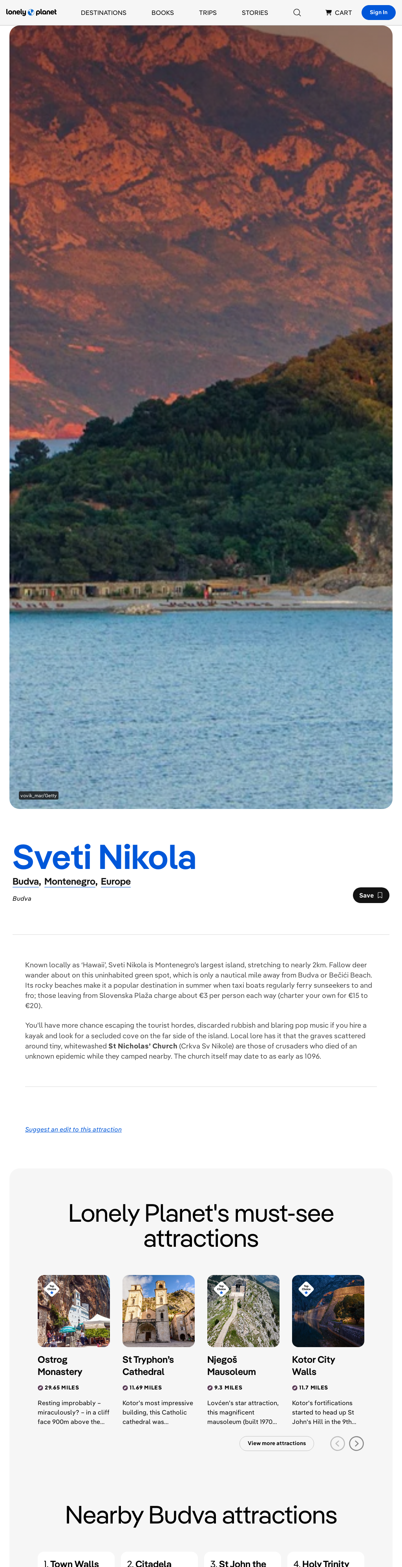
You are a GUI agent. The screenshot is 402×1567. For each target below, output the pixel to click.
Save (371, 897)
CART (338, 12)
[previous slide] (337, 1443)
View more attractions (277, 1443)
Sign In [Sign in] (378, 12)
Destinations (103, 12)
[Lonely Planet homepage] (31, 12)
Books (163, 12)
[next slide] (356, 1443)
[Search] (297, 12)
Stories (255, 12)
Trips (208, 12)
